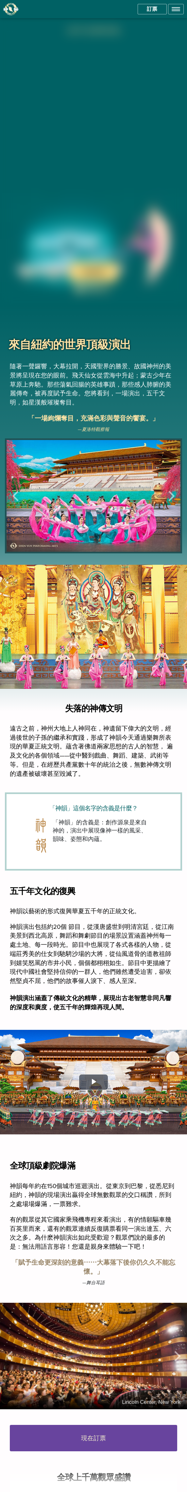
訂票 (152, 9)
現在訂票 (93, 272)
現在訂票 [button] (93, 1438)
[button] (176, 9)
